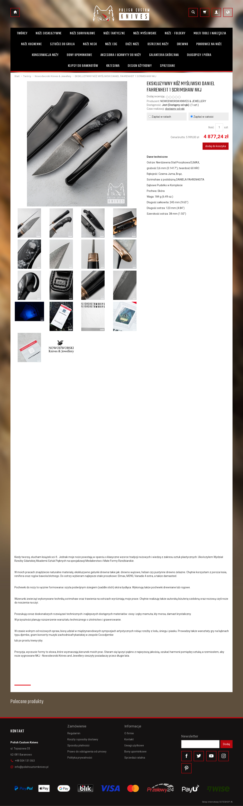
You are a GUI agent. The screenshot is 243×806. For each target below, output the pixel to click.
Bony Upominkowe (79, 55)
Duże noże (132, 44)
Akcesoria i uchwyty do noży (120, 55)
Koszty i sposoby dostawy (82, 738)
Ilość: (211, 127)
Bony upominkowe (135, 751)
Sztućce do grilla (62, 44)
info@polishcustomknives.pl (29, 766)
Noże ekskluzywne (49, 33)
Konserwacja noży (45, 55)
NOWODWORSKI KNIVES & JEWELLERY (183, 101)
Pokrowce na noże (209, 44)
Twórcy (22, 33)
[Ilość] (219, 127)
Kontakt (129, 738)
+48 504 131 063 (22, 760)
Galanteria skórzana (164, 55)
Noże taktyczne (114, 33)
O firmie (129, 732)
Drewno (182, 44)
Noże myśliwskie (145, 33)
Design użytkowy (140, 66)
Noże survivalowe (82, 33)
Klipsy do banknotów (83, 66)
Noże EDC (111, 44)
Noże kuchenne (31, 44)
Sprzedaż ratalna (134, 757)
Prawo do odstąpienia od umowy (87, 751)
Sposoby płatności (78, 745)
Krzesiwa (113, 66)
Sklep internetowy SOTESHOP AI (217, 802)
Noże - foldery (175, 33)
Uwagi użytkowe (134, 745)
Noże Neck (90, 44)
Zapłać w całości (201, 116)
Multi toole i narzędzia (210, 33)
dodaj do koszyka (215, 146)
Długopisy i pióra (199, 55)
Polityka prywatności (79, 757)
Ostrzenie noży (158, 44)
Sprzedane (167, 66)
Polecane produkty (26, 702)
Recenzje (22, 681)
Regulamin (73, 732)
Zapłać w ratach (160, 116)
